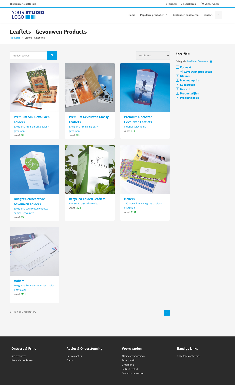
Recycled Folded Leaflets (87, 199)
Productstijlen (187, 93)
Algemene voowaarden (133, 356)
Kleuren (183, 76)
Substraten (185, 85)
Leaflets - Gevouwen (199, 61)
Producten (15, 37)
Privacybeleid (128, 360)
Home (131, 14)
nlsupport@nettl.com (23, 3)
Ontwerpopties (74, 356)
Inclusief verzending (135, 126)
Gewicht (183, 89)
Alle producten (19, 356)
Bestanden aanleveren (186, 14)
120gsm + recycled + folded (83, 203)
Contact (208, 14)
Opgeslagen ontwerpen (188, 356)
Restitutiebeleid (130, 369)
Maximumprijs (187, 80)
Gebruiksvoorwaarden (133, 373)
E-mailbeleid (128, 364)
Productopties (187, 98)
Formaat (183, 67)
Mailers (129, 199)
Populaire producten (154, 14)
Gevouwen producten (195, 71)
